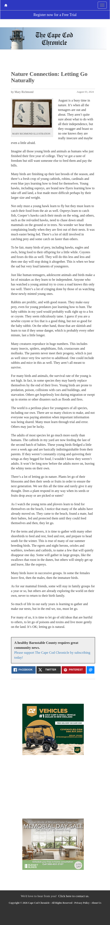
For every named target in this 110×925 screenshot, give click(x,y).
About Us (96, 902)
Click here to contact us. (73, 896)
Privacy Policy (82, 902)
